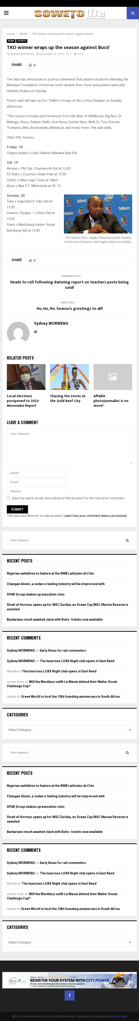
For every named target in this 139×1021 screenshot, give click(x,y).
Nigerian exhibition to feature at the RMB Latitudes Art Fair (50, 573)
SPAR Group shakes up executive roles (36, 594)
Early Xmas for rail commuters (63, 650)
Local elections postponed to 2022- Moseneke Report (23, 401)
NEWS (11, 41)
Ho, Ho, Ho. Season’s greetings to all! (70, 308)
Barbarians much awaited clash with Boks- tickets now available (55, 619)
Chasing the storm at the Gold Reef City (68, 398)
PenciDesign (119, 1016)
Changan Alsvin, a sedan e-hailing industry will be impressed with (56, 584)
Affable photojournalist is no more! (111, 401)
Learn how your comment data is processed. (95, 516)
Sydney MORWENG (22, 54)
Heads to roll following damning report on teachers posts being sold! (69, 285)
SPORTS (21, 41)
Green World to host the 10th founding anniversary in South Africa (70, 696)
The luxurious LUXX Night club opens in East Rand (77, 661)
